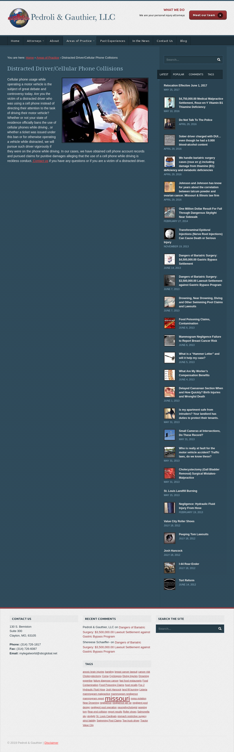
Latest (164, 74)
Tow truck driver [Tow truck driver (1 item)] (131, 720)
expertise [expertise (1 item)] (88, 680)
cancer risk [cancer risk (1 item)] (144, 671)
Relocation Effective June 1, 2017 (185, 85)
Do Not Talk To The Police (195, 120)
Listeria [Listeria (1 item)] (143, 689)
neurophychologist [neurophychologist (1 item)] (127, 707)
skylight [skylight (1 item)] (91, 716)
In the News (141, 40)
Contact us (40, 161)
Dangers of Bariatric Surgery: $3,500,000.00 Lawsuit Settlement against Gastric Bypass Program (200, 281)
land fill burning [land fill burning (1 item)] (130, 689)
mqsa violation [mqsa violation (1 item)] (138, 698)
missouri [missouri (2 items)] (117, 698)
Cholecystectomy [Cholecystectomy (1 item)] (92, 676)
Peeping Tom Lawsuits (193, 534)
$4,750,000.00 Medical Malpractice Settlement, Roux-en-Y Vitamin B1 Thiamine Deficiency (201, 103)
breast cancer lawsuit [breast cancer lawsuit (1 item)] (125, 671)
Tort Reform (186, 580)
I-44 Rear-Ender (189, 564)
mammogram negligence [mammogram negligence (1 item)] (124, 693)
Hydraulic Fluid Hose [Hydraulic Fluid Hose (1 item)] (94, 689)
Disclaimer (51, 742)
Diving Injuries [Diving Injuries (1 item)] (130, 676)
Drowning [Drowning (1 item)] (143, 676)
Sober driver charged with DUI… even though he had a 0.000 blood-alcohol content (200, 140)
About (54, 40)
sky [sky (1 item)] (84, 716)
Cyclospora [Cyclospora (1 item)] (115, 676)
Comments (196, 74)
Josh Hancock (173, 550)
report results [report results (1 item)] (115, 711)
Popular (178, 74)
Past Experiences (112, 40)
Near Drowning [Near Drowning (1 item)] (91, 702)
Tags (211, 74)
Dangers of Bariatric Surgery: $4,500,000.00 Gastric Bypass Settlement (198, 259)
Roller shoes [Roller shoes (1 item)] (129, 711)
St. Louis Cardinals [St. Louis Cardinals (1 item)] (106, 716)
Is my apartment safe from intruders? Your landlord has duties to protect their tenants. (198, 414)
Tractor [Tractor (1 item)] (144, 720)
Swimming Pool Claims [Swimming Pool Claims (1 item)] (109, 720)
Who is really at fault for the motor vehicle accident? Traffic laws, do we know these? (199, 452)
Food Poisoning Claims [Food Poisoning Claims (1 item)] (111, 685)
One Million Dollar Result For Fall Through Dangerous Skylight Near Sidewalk (200, 213)
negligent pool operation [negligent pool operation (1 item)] (104, 707)
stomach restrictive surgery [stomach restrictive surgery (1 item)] (131, 716)
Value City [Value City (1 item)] (88, 725)
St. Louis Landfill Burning (180, 491)
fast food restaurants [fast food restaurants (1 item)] (131, 680)
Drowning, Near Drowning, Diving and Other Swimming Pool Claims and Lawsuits (201, 302)
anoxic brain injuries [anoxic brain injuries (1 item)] (93, 671)
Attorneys (34, 41)
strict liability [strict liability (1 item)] (89, 720)
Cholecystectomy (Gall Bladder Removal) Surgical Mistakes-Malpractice (199, 473)
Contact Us (165, 40)
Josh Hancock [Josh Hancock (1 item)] (113, 689)
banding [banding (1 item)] (109, 671)
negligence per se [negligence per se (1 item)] (122, 702)
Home (15, 40)
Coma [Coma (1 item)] (105, 676)
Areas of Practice (79, 41)
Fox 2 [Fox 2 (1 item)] (141, 685)
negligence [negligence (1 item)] (106, 702)
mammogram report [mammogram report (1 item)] (93, 698)
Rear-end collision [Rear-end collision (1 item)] (97, 711)
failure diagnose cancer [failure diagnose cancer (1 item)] (106, 680)
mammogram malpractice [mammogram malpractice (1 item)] (96, 693)
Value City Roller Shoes (179, 521)
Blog (183, 40)
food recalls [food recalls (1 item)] (131, 685)
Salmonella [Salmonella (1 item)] (143, 711)
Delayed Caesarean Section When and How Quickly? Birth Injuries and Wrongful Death (201, 392)
